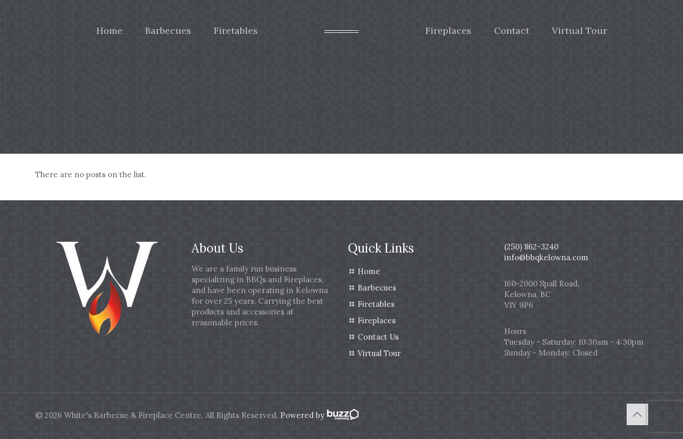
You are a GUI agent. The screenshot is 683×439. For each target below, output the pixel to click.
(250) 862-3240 (531, 247)
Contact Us (378, 337)
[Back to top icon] (637, 414)
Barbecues (377, 287)
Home (369, 271)
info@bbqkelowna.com (546, 257)
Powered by (318, 415)
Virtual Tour (379, 353)
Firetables (376, 304)
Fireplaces (377, 320)
